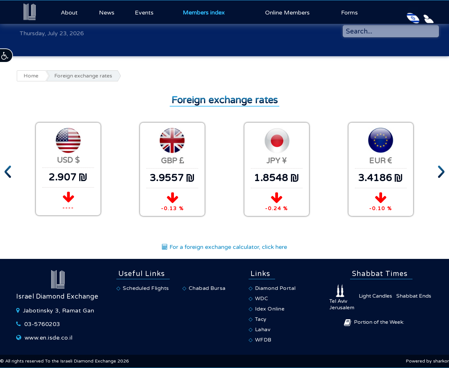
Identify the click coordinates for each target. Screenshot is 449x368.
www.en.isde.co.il (49, 337)
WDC (261, 298)
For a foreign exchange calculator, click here (224, 246)
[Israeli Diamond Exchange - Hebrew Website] (398, 12)
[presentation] (8, 170)
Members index (204, 12)
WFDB (263, 340)
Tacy (261, 319)
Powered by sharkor (427, 361)
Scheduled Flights (146, 288)
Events (144, 12)
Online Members (287, 12)
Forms (349, 12)
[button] (6, 55)
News (106, 12)
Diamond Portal (275, 288)
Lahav (263, 329)
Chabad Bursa (207, 288)
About (69, 12)
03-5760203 (42, 324)
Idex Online (270, 309)
